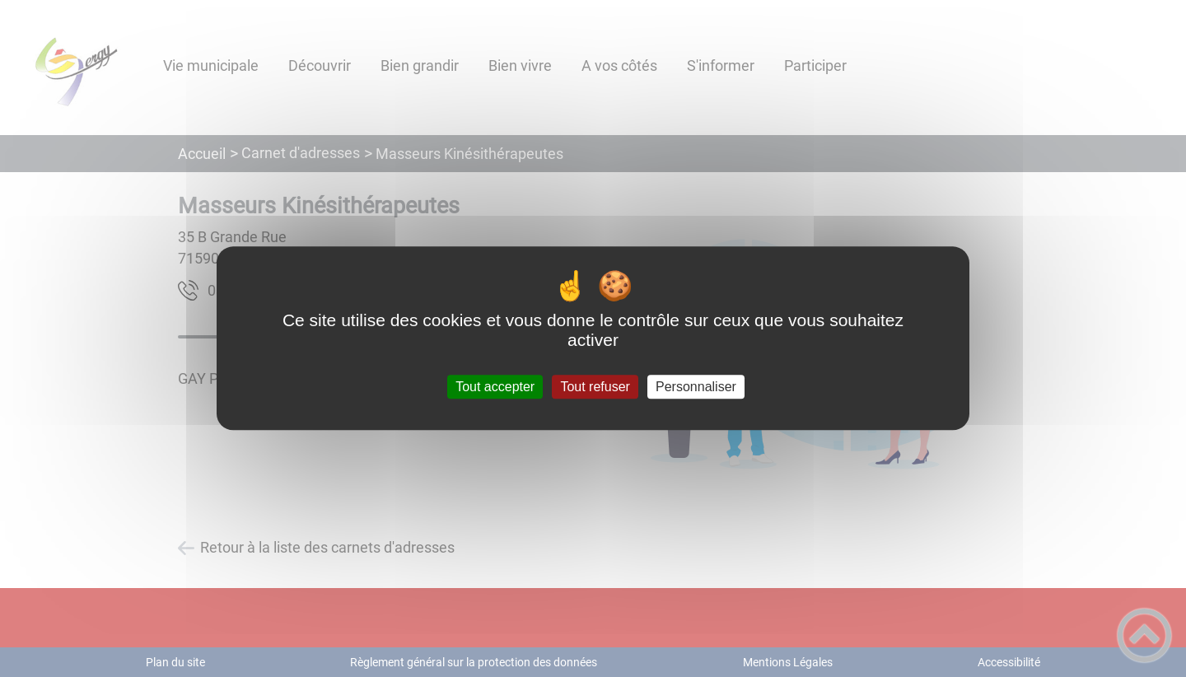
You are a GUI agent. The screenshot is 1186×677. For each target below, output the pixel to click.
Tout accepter (495, 387)
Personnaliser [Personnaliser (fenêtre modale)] (696, 387)
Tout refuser (594, 387)
